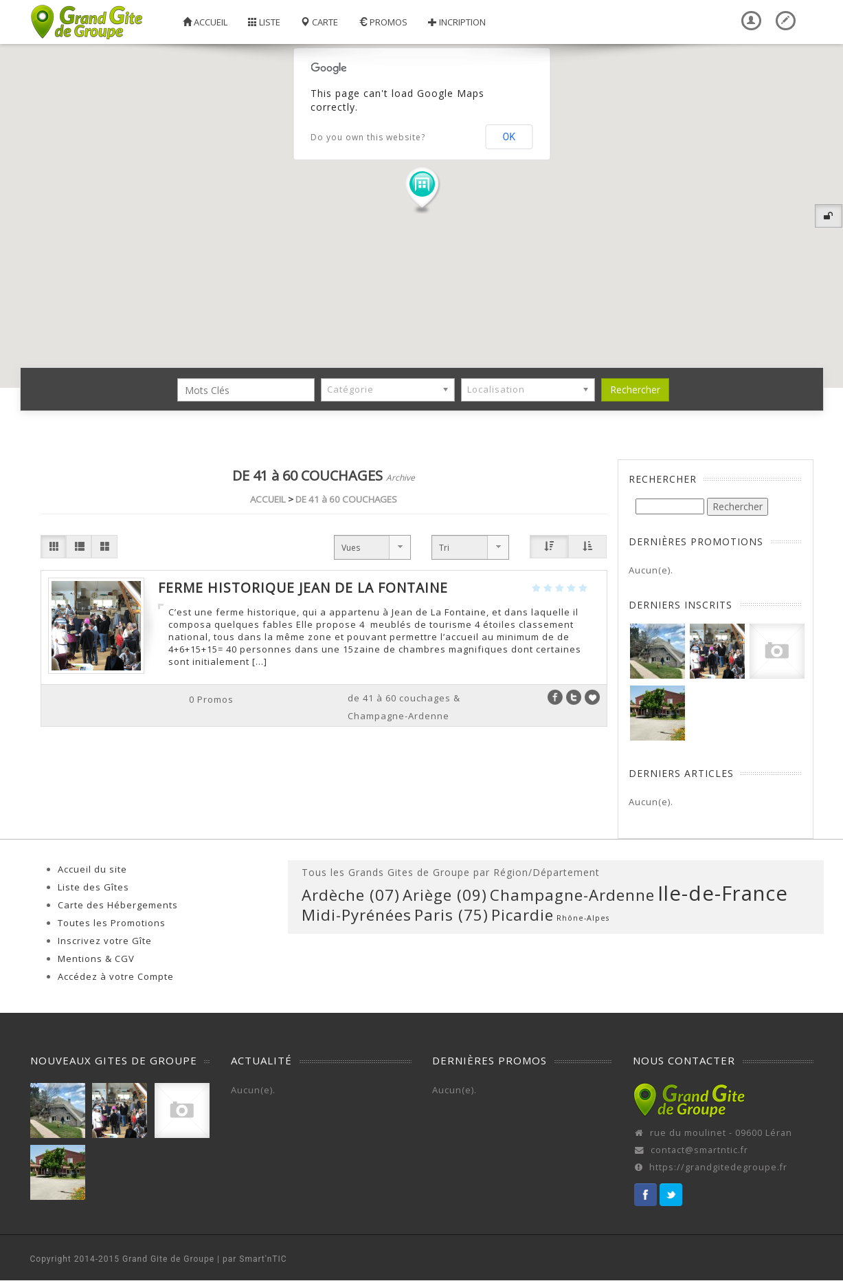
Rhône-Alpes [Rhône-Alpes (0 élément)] (583, 918)
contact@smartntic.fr (699, 1150)
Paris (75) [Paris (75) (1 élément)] (451, 915)
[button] (421, 190)
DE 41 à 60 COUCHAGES (346, 499)
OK (509, 136)
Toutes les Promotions (112, 923)
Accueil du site (92, 869)
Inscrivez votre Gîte (105, 940)
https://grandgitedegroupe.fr (718, 1167)
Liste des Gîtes (93, 887)
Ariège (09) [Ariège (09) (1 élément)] (445, 895)
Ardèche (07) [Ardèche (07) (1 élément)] (351, 895)
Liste (264, 22)
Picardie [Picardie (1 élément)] (522, 915)
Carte (319, 22)
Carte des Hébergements (118, 905)
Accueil (205, 22)
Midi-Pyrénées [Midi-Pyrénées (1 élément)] (357, 915)
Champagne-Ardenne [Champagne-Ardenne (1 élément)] (572, 895)
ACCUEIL (268, 499)
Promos (383, 22)
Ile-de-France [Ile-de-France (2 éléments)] (722, 893)
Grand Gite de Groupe (168, 1259)
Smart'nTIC (262, 1259)
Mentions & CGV (96, 958)
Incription (457, 22)
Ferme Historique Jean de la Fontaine (303, 587)
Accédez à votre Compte (116, 976)
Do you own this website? (368, 137)
